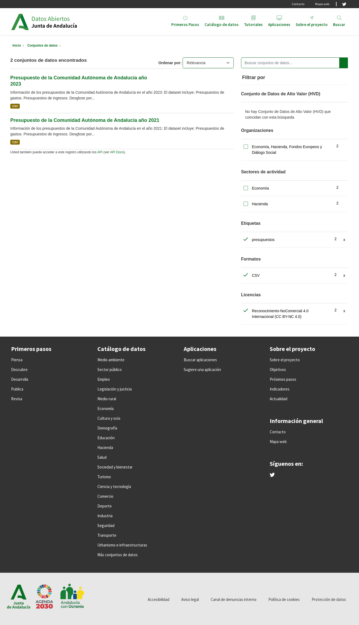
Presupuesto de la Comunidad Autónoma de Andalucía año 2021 (84, 120)
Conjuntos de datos (42, 45)
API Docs (117, 152)
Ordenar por (169, 63)
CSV (15, 106)
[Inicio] (16, 45)
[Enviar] (343, 62)
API (100, 152)
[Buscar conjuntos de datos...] (294, 62)
